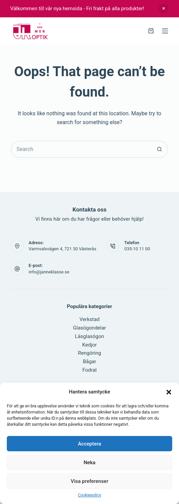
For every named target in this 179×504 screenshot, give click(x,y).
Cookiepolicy (89, 495)
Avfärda (164, 8)
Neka (90, 462)
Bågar (89, 361)
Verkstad (89, 319)
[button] (168, 392)
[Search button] (159, 149)
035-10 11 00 (137, 248)
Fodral (89, 370)
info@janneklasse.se (49, 271)
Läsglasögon (89, 336)
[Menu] (165, 31)
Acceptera (89, 444)
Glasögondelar (89, 328)
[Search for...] (81, 149)
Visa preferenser (89, 481)
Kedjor (89, 345)
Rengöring (89, 353)
